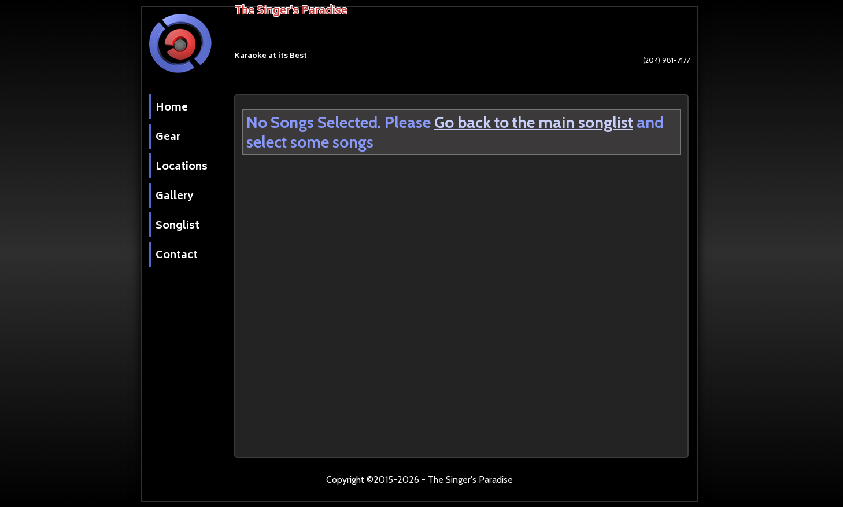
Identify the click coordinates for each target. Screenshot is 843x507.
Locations (182, 167)
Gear (168, 137)
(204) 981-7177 (638, 66)
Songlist (177, 226)
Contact (177, 256)
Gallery (174, 197)
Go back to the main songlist (533, 122)
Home (172, 108)
